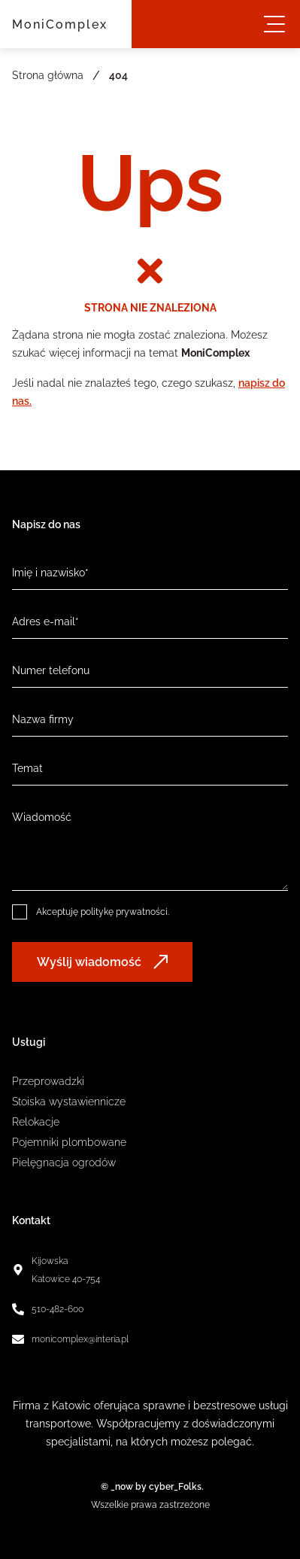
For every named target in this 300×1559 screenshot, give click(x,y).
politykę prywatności (124, 912)
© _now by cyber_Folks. (150, 1487)
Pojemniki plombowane (69, 1142)
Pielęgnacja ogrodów (64, 1162)
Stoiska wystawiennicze (69, 1102)
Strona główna (47, 75)
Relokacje (35, 1122)
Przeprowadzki (48, 1081)
